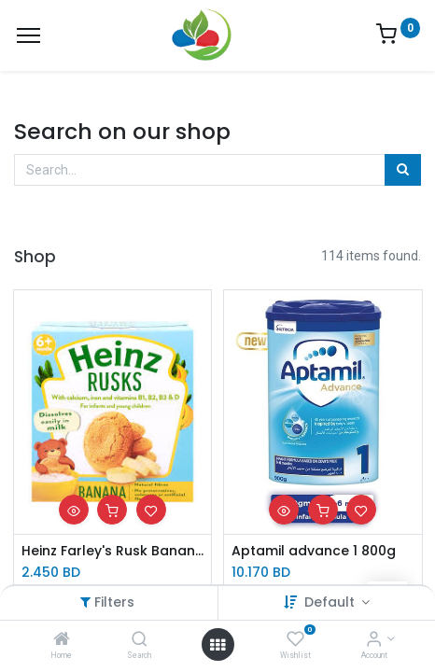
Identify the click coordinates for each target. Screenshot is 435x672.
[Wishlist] (295, 640)
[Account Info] (374, 640)
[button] (74, 510)
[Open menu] (217, 645)
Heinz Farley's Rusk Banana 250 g (112, 551)
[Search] (139, 640)
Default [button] (331, 602)
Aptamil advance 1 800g (314, 551)
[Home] (61, 640)
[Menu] (28, 35)
